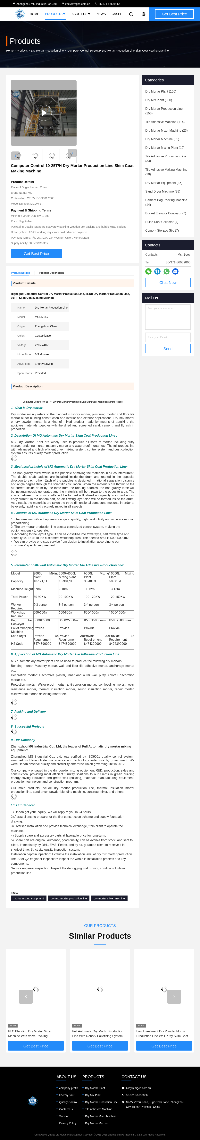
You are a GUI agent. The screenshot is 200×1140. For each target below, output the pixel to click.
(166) (160, 91)
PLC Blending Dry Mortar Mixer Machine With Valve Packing (29, 1034)
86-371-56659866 (107, 3)
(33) (165, 159)
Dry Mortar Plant (95, 1088)
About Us (81, 14)
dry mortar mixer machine (109, 898)
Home (34, 14)
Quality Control (68, 1102)
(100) (158, 100)
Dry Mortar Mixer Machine (100, 1116)
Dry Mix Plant (93, 1095)
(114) (165, 122)
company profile (69, 1088)
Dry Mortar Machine (97, 1123)
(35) (162, 139)
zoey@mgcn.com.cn (75, 3)
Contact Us (66, 1109)
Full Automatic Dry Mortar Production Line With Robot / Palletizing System (97, 1034)
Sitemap (64, 1116)
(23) (166, 130)
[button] (72, 153)
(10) (166, 172)
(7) (165, 213)
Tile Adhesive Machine (98, 1109)
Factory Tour (66, 1095)
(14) (166, 202)
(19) (164, 147)
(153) (164, 111)
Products (55, 14)
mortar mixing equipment (29, 898)
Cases (117, 14)
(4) (161, 222)
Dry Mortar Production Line (47, 50)
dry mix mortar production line (69, 898)
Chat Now (168, 282)
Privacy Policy (67, 1123)
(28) (162, 191)
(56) (163, 183)
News (101, 14)
